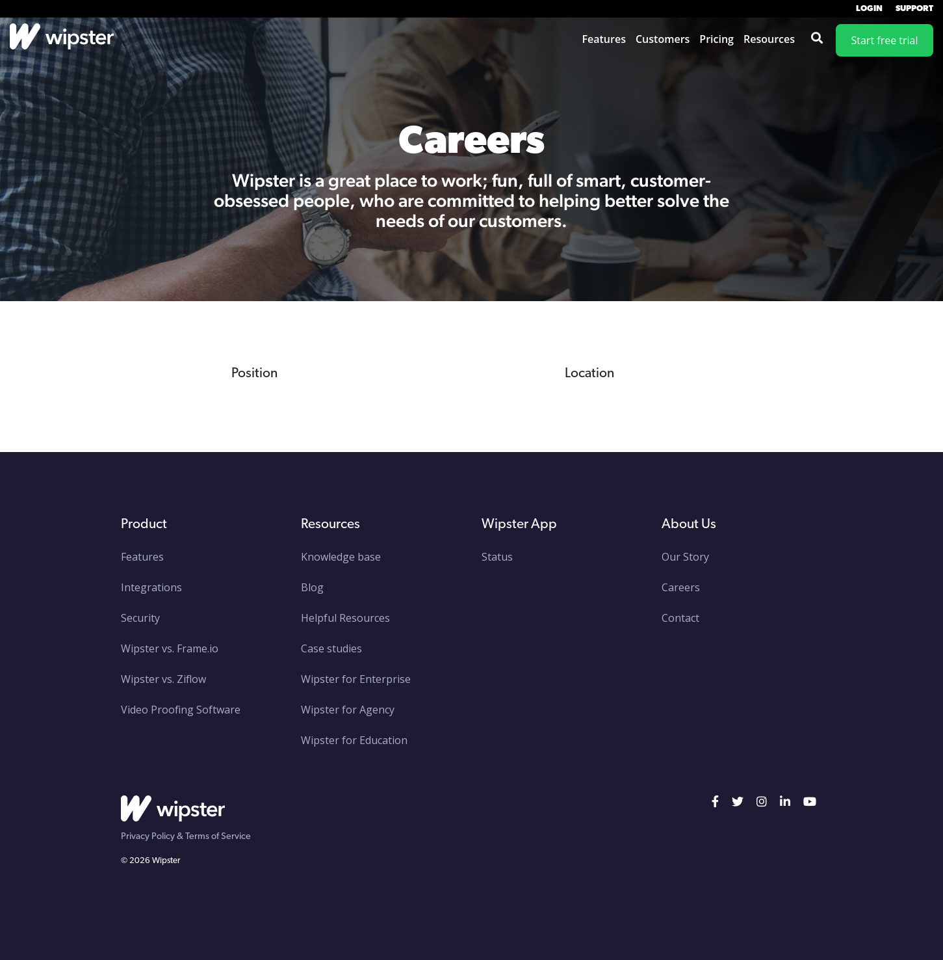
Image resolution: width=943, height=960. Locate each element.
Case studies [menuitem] (331, 648)
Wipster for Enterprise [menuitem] (356, 679)
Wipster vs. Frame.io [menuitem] (169, 648)
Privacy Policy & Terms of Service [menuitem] (186, 837)
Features (604, 39)
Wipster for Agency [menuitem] (347, 709)
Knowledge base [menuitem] (341, 557)
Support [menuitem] (914, 9)
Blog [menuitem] (312, 587)
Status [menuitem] (497, 557)
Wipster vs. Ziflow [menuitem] (163, 679)
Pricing (716, 39)
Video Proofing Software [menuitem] (180, 709)
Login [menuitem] (869, 9)
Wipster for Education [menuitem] (354, 740)
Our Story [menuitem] (685, 557)
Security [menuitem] (140, 618)
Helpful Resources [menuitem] (345, 618)
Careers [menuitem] (681, 587)
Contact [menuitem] (680, 618)
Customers (663, 39)
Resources (769, 39)
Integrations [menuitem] (151, 587)
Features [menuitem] (142, 557)
